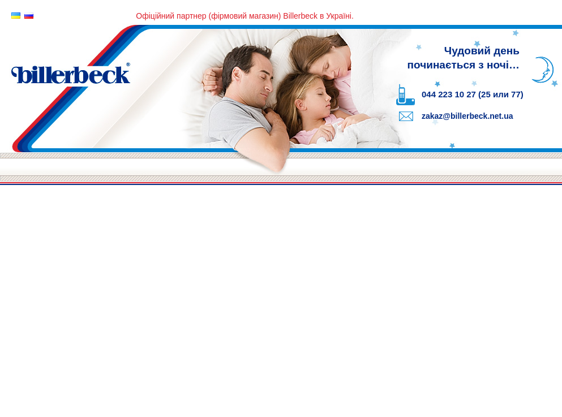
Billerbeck (198, 87)
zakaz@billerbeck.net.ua (467, 116)
